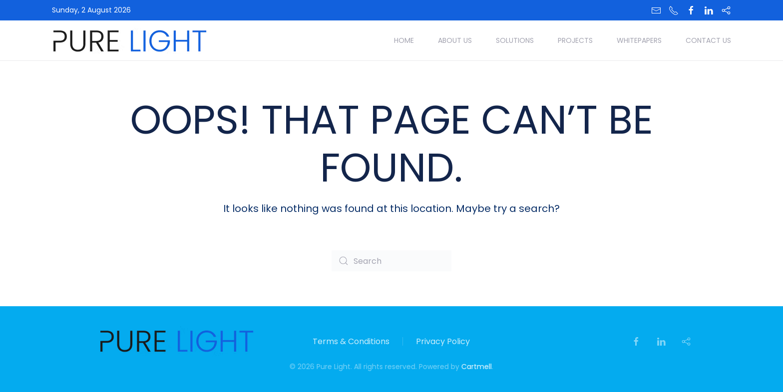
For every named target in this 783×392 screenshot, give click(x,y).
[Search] (391, 260)
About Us (455, 40)
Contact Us (708, 40)
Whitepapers (639, 40)
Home (404, 40)
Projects (575, 40)
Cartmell (475, 367)
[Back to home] (130, 40)
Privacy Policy (443, 341)
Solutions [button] (515, 40)
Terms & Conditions (351, 341)
